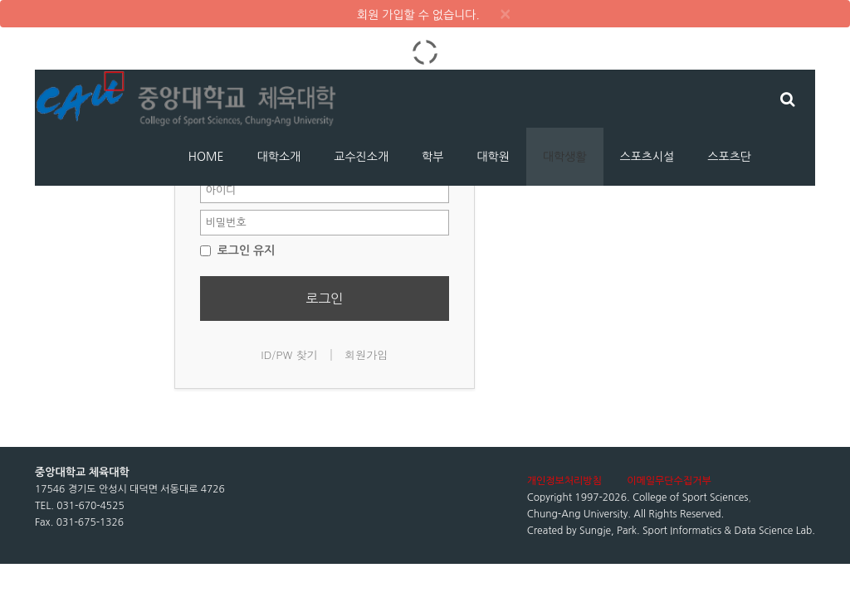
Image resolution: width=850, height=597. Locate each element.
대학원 (492, 157)
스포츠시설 (647, 157)
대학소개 (279, 157)
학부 (432, 157)
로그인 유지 (238, 250)
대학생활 (565, 157)
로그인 (324, 298)
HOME (206, 157)
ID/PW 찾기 (289, 354)
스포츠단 (729, 157)
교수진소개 (361, 157)
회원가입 (366, 354)
